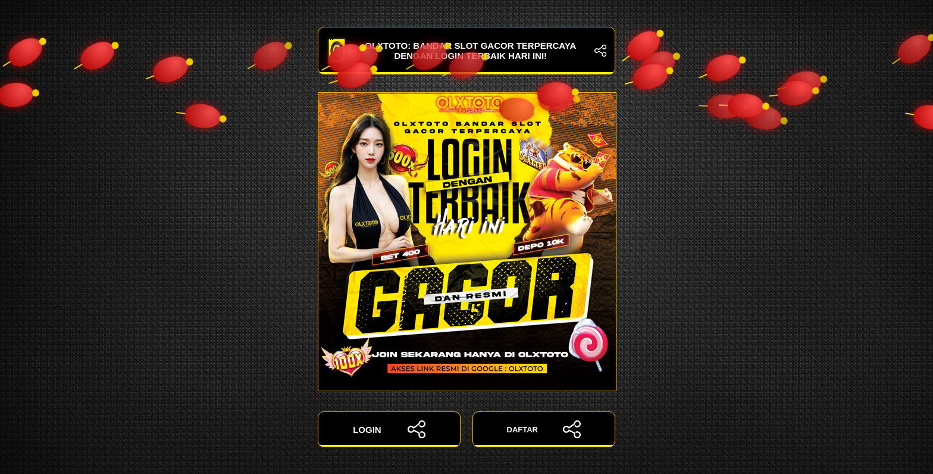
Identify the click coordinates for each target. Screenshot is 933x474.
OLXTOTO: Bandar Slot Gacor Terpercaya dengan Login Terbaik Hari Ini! (466, 51)
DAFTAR (544, 429)
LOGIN (389, 429)
